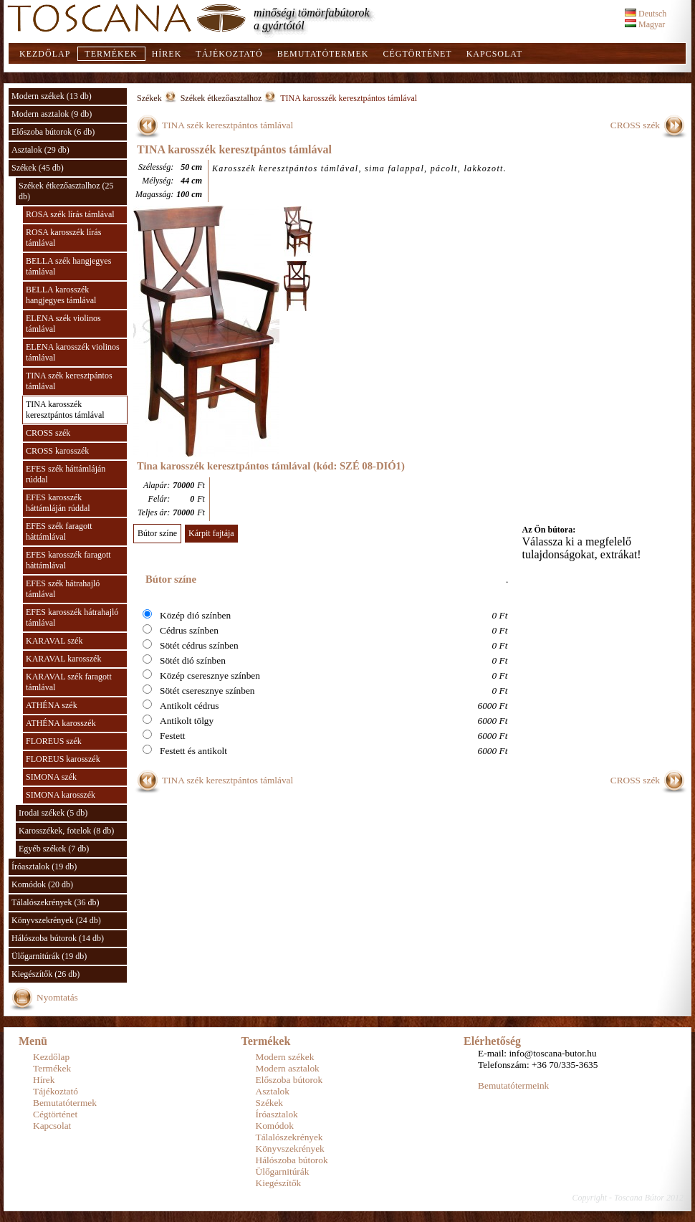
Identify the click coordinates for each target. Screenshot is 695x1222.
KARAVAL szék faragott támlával (69, 682)
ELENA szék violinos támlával (63, 323)
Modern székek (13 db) (51, 96)
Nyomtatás (57, 997)
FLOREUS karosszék (63, 759)
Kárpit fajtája (211, 533)
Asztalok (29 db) (40, 150)
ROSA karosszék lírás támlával (63, 237)
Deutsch (645, 14)
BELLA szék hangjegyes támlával (68, 266)
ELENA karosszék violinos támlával (73, 352)
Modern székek (285, 1056)
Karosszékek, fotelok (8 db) (66, 831)
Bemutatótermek (323, 54)
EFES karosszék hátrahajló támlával (72, 617)
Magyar (645, 24)
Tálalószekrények (289, 1137)
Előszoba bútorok (289, 1079)
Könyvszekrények (290, 1148)
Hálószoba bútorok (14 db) (57, 938)
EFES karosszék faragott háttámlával (68, 560)
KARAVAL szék (54, 641)
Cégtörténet (417, 54)
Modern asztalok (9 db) (51, 114)
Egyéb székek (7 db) (54, 849)
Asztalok (272, 1091)
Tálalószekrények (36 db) (55, 902)
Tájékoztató (229, 54)
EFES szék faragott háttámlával (59, 531)
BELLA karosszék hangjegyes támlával (61, 295)
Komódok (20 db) (42, 884)
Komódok (275, 1125)
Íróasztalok (277, 1114)
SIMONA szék (51, 777)
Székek (149, 98)
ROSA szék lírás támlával (70, 214)
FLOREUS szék (54, 741)
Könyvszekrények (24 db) (56, 920)
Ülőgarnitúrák (283, 1171)
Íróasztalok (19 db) (44, 866)
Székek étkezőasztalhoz (221, 98)
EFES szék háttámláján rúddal (65, 474)
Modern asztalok (288, 1068)
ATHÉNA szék (51, 705)
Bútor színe (157, 533)
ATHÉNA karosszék (61, 723)
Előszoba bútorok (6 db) (53, 132)
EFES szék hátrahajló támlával (63, 588)
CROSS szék (48, 433)
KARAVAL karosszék (63, 659)
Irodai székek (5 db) (53, 813)
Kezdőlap (44, 54)
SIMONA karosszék (60, 795)
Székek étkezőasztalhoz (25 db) (66, 191)
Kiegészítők (279, 1183)
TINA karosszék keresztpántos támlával (65, 409)
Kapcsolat (494, 54)
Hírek (167, 54)
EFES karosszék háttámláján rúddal (58, 502)
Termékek (111, 54)
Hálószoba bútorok (292, 1160)
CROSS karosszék (57, 451)
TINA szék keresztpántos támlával (69, 381)
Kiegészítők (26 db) (45, 974)
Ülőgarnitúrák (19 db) (49, 956)
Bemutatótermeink (513, 1085)
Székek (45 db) (37, 168)
